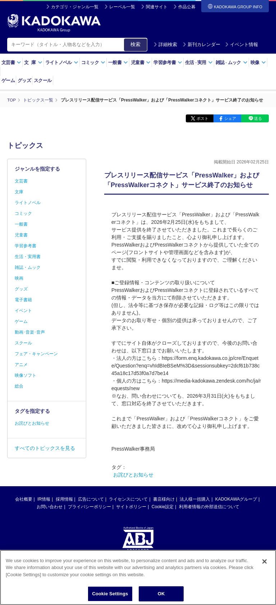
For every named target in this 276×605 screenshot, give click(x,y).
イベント (23, 310)
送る (258, 118)
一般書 (118, 62)
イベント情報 (241, 44)
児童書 (141, 62)
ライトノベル (61, 62)
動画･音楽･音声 (30, 331)
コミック (93, 62)
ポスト (202, 118)
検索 (135, 44)
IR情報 (43, 498)
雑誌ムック (232, 62)
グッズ (24, 80)
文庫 (19, 191)
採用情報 (64, 498)
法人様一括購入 (195, 498)
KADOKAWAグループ (236, 498)
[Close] (264, 562)
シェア (230, 118)
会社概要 (23, 498)
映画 (19, 277)
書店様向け (164, 498)
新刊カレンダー (201, 44)
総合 (19, 385)
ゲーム (8, 80)
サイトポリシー (131, 506)
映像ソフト (25, 375)
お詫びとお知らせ (133, 474)
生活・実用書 (28, 256)
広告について (91, 498)
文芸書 (11, 62)
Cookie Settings (110, 594)
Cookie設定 (163, 506)
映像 (258, 62)
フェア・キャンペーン (36, 353)
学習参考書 (167, 62)
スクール (42, 80)
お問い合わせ (50, 506)
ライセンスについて (128, 498)
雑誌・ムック (28, 267)
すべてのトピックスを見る (45, 448)
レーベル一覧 (122, 6)
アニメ (21, 364)
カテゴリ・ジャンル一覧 (74, 6)
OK (161, 594)
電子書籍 (23, 299)
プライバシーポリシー (89, 506)
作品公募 (187, 6)
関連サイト (156, 6)
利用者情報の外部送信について (209, 506)
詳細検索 (165, 44)
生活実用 (199, 62)
